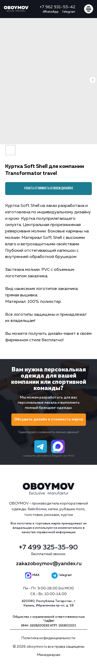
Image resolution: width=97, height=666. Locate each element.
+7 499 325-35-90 (48, 547)
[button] (48, 419)
